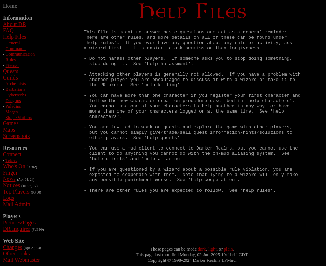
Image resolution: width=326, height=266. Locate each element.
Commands (16, 48)
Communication (20, 54)
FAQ (8, 30)
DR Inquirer (16, 229)
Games (10, 123)
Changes (12, 247)
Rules (11, 59)
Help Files (14, 37)
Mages (12, 111)
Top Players (16, 192)
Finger (10, 173)
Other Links (16, 253)
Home (10, 6)
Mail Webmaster (21, 260)
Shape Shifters (19, 117)
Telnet (11, 160)
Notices (11, 185)
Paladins (13, 106)
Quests (10, 71)
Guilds (10, 78)
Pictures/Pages (19, 223)
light (212, 249)
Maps (9, 130)
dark (202, 249)
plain (228, 249)
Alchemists (15, 83)
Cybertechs (16, 94)
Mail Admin (16, 204)
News (9, 179)
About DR (14, 24)
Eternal (12, 65)
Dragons (13, 100)
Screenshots (16, 136)
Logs (8, 198)
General (13, 42)
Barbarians (15, 89)
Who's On (14, 166)
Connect (12, 154)
